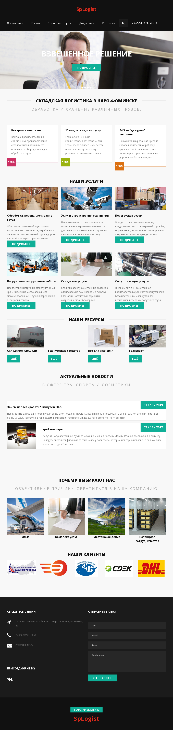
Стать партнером (59, 23)
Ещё (13, 359)
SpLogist (86, 9)
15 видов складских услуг (83, 130)
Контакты (108, 23)
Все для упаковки (100, 351)
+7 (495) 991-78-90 (144, 23)
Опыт (26, 537)
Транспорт (136, 351)
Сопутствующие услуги (132, 281)
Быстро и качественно (27, 130)
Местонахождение (106, 537)
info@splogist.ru (24, 644)
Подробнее (86, 67)
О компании (15, 23)
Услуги (35, 23)
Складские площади (22, 351)
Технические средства (64, 351)
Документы (86, 23)
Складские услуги (74, 281)
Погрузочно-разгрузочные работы (31, 281)
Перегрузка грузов (128, 215)
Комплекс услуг (66, 537)
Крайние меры (53, 429)
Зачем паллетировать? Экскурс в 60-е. (34, 407)
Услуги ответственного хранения (85, 215)
